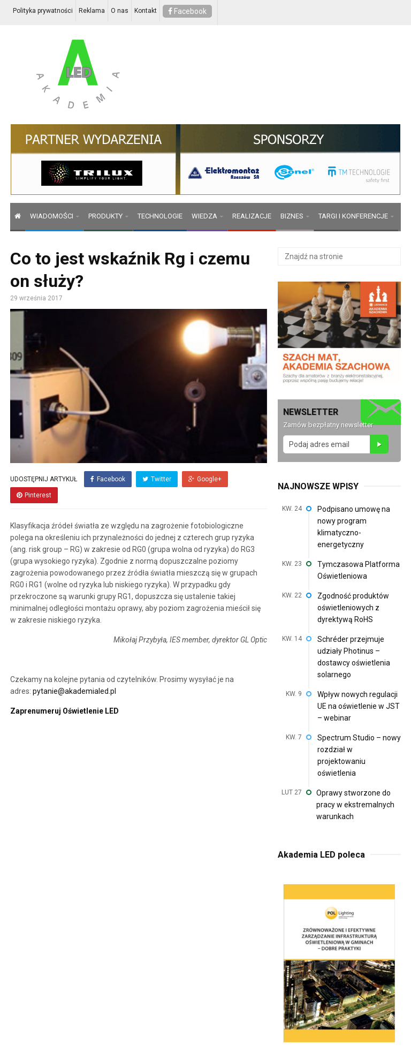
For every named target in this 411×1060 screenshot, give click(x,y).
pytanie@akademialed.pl (74, 691)
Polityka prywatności (43, 10)
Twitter (156, 479)
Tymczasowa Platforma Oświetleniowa (358, 570)
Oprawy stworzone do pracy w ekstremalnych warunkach (355, 805)
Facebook (187, 11)
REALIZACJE (251, 216)
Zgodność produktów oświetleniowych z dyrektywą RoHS (353, 608)
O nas (119, 10)
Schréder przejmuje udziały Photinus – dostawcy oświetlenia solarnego (353, 657)
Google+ (205, 479)
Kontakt (145, 10)
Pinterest (34, 495)
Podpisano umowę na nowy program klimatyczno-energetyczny (353, 527)
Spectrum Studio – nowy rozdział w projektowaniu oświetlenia (359, 755)
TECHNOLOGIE (160, 216)
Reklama (92, 10)
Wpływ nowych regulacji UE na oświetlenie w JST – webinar (358, 706)
